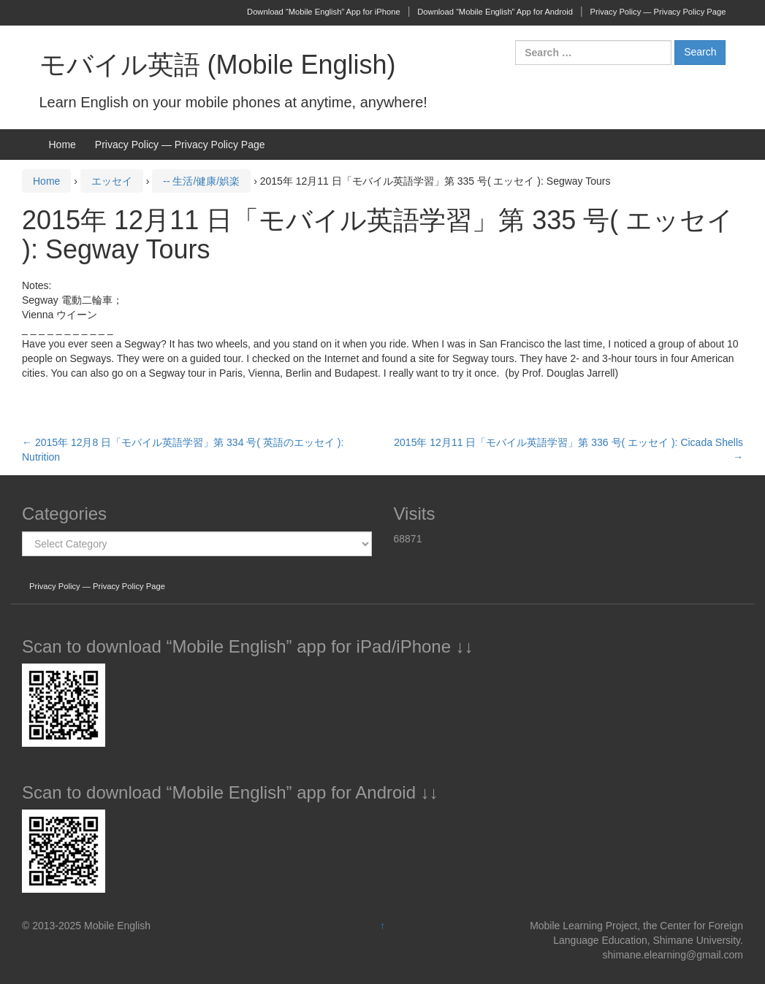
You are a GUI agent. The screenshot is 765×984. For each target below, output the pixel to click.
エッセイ (111, 181)
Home (62, 144)
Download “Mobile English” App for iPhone (323, 11)
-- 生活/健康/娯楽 (201, 181)
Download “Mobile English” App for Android (495, 11)
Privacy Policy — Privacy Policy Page (658, 11)
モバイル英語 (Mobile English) (217, 65)
